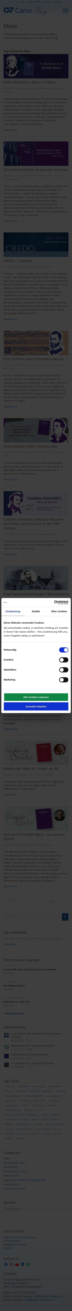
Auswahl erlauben (36, 706)
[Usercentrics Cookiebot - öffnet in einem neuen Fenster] (54, 602)
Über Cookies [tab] (59, 611)
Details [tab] (36, 611)
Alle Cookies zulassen (36, 697)
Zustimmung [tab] (13, 611)
